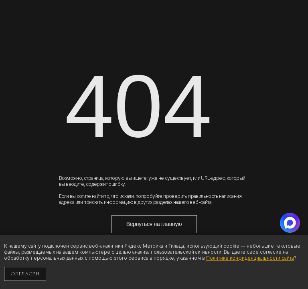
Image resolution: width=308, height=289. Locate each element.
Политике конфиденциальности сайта (250, 258)
